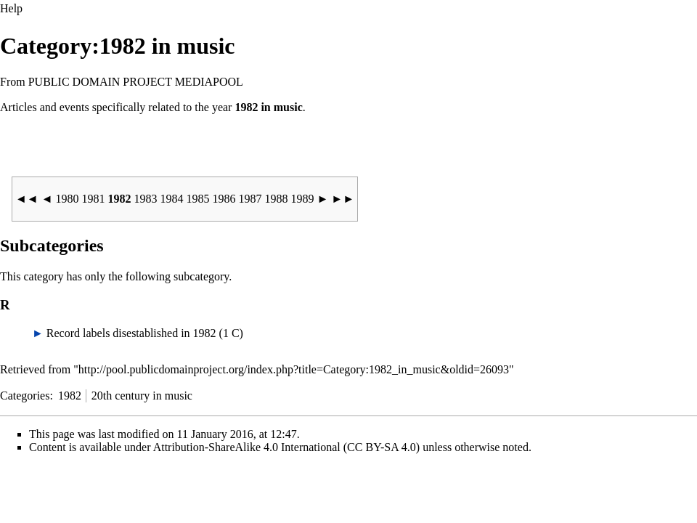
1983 (147, 198)
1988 (278, 198)
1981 (95, 198)
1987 (252, 198)
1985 (200, 198)
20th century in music (141, 395)
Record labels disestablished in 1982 (131, 333)
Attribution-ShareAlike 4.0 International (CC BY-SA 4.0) (286, 447)
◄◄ (28, 198)
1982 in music (268, 107)
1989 (304, 198)
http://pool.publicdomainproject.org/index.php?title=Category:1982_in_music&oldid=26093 (293, 369)
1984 (173, 198)
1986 (226, 198)
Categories (24, 395)
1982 (69, 395)
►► (342, 198)
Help (11, 8)
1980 (69, 198)
